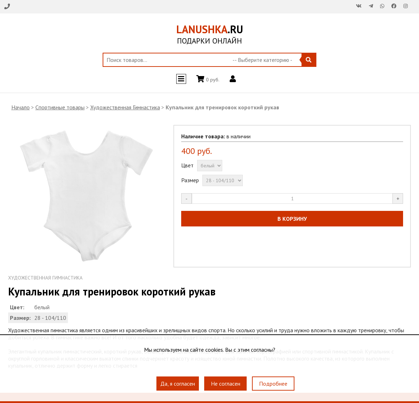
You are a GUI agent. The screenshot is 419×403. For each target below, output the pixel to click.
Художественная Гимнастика (125, 107)
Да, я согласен (177, 383)
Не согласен (225, 383)
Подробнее (273, 383)
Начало (20, 107)
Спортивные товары (60, 107)
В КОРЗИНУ (292, 218)
